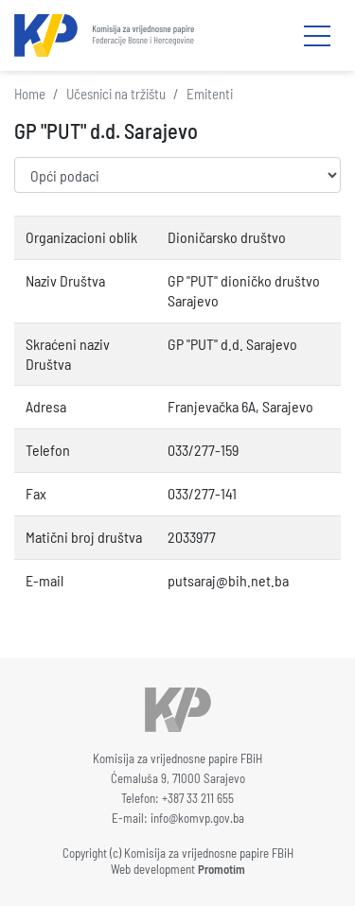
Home (29, 93)
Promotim (221, 869)
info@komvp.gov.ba (197, 818)
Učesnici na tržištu (116, 93)
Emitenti (209, 93)
